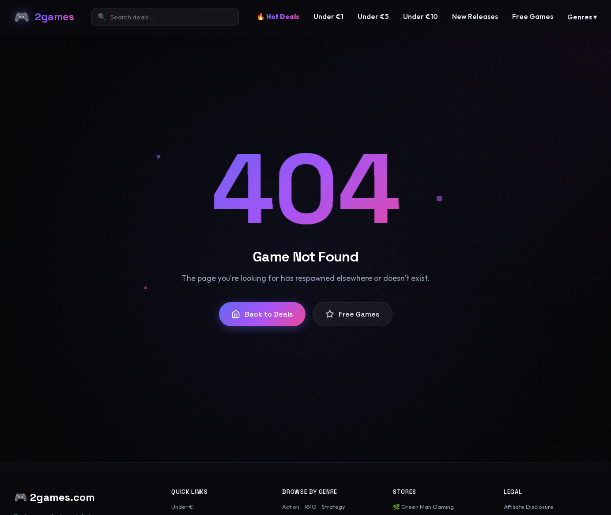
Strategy (333, 506)
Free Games (532, 16)
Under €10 (420, 16)
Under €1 (328, 16)
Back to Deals (262, 314)
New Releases (475, 16)
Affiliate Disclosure (529, 506)
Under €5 (373, 16)
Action (290, 506)
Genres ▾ (582, 17)
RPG (311, 506)
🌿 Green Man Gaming (423, 506)
